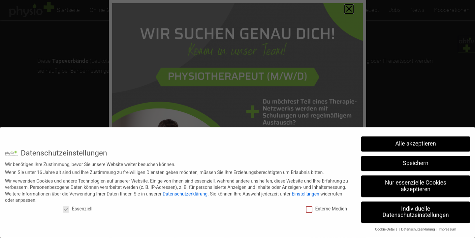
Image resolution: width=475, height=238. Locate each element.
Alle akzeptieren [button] (415, 139)
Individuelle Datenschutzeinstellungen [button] (415, 208)
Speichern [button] (415, 159)
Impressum (447, 225)
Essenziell (77, 204)
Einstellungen (305, 189)
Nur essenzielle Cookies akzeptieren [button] (415, 181)
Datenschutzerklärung (185, 189)
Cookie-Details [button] (386, 225)
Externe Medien (326, 204)
